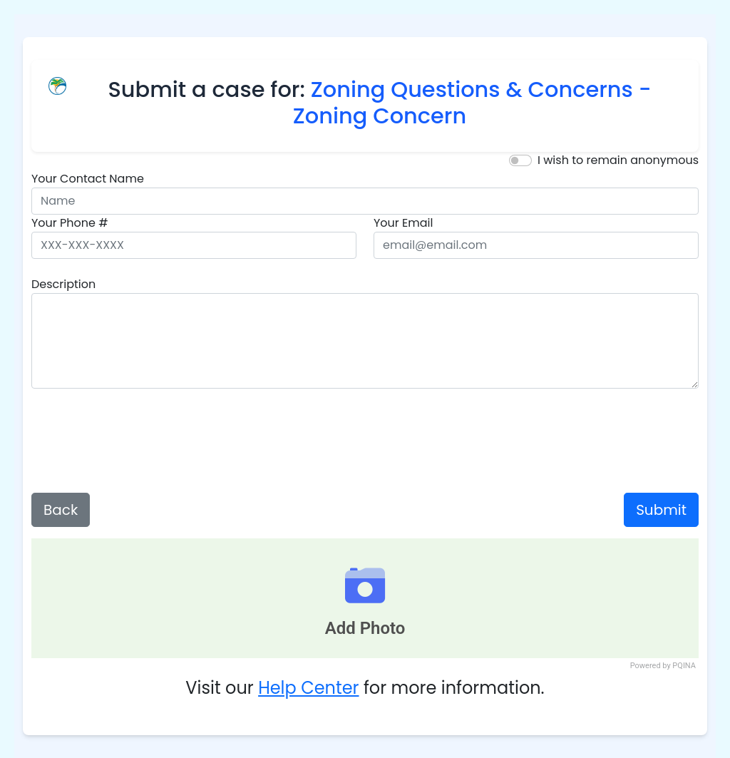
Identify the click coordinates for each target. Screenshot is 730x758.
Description (63, 284)
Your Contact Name (87, 178)
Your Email (403, 223)
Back (60, 510)
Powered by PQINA (663, 665)
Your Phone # (69, 223)
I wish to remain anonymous (618, 160)
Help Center (308, 688)
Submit (661, 510)
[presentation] (365, 440)
